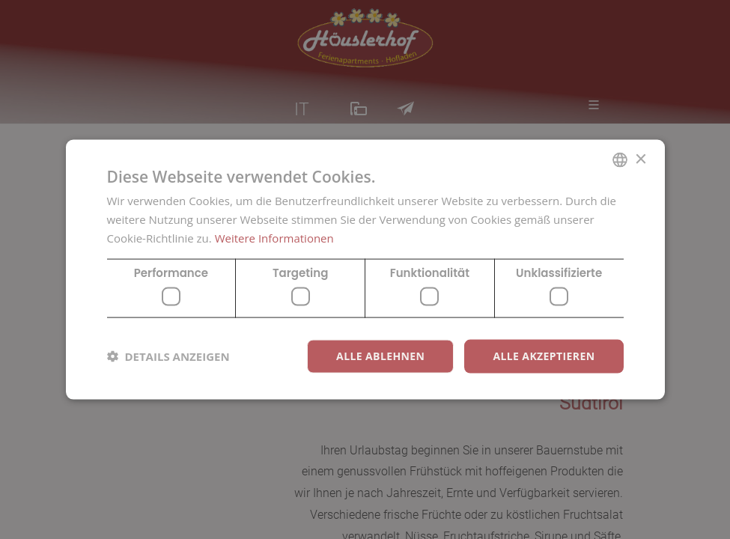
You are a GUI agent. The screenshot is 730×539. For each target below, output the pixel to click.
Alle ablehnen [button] (380, 356)
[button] (168, 356)
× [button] (640, 159)
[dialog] (365, 270)
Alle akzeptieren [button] (543, 356)
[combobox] (619, 160)
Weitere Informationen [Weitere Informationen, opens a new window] (274, 237)
